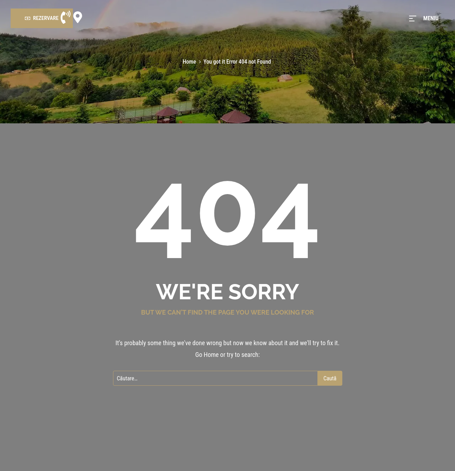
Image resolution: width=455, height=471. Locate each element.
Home (189, 61)
